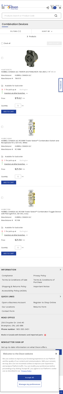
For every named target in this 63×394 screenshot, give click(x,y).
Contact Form (8, 311)
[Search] (31, 15)
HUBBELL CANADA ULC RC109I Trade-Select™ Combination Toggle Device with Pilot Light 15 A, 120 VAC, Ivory (31, 213)
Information (31, 269)
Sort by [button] (46, 31)
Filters (15, 31)
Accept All (29, 377)
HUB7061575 (6, 70)
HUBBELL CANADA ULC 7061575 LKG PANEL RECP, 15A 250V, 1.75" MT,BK (28, 72)
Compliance (7, 275)
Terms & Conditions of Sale (14, 280)
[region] (29, 371)
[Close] (56, 353)
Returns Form (39, 307)
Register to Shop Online (44, 302)
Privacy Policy (39, 275)
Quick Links (31, 296)
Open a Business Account (14, 302)
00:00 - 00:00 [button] (54, 5)
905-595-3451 (22, 329)
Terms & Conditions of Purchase (43, 281)
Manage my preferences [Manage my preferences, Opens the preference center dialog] (29, 384)
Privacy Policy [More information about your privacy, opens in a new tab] (26, 371)
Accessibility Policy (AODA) (14, 291)
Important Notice (41, 286)
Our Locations (8, 307)
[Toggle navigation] (3, 7)
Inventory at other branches (14, 93)
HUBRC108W (6, 139)
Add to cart (8, 111)
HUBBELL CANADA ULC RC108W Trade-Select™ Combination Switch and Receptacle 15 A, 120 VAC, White (30, 142)
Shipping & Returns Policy (14, 286)
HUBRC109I (5, 209)
